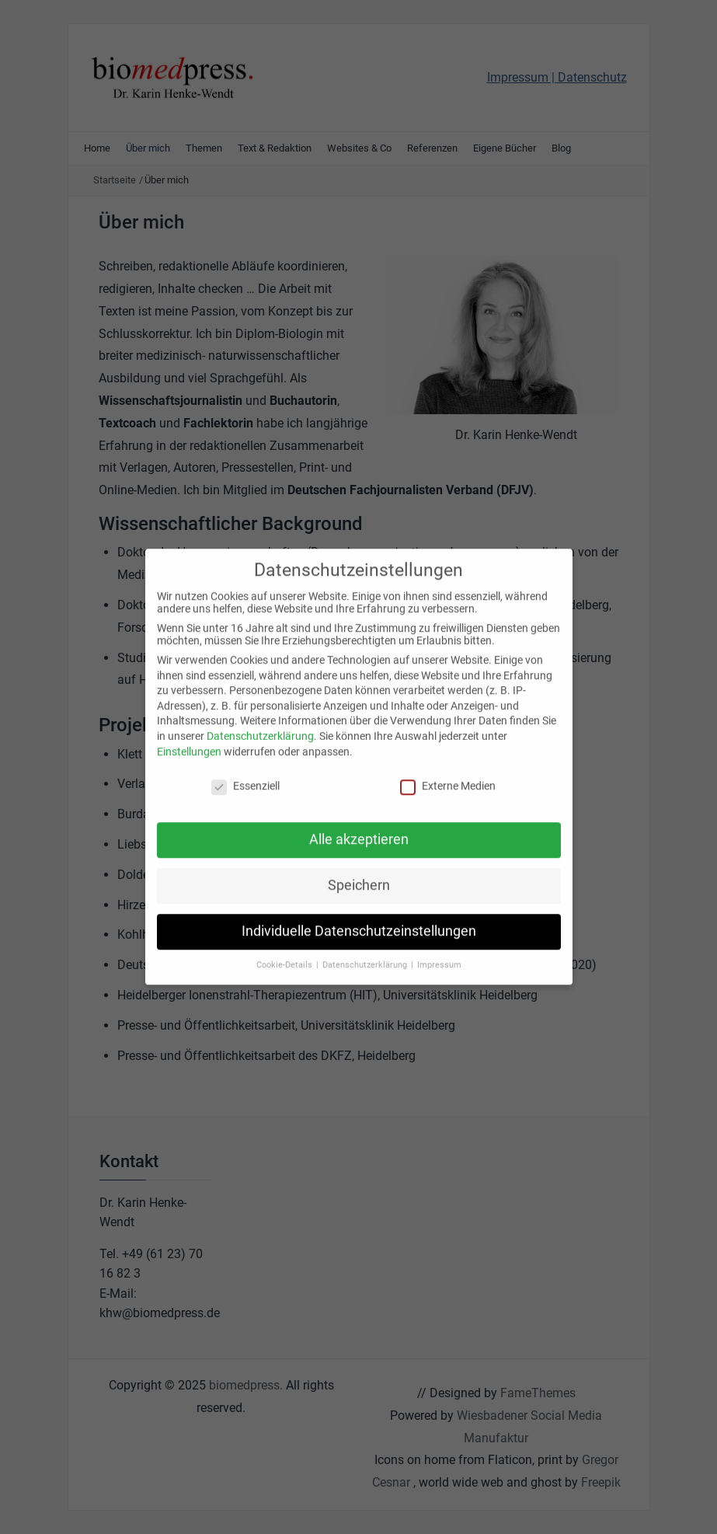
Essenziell (245, 774)
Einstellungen (189, 739)
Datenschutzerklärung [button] (365, 953)
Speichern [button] (359, 873)
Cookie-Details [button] (285, 953)
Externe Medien (448, 774)
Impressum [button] (439, 953)
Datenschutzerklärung (260, 724)
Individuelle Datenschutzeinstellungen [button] (359, 919)
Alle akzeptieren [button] (359, 827)
